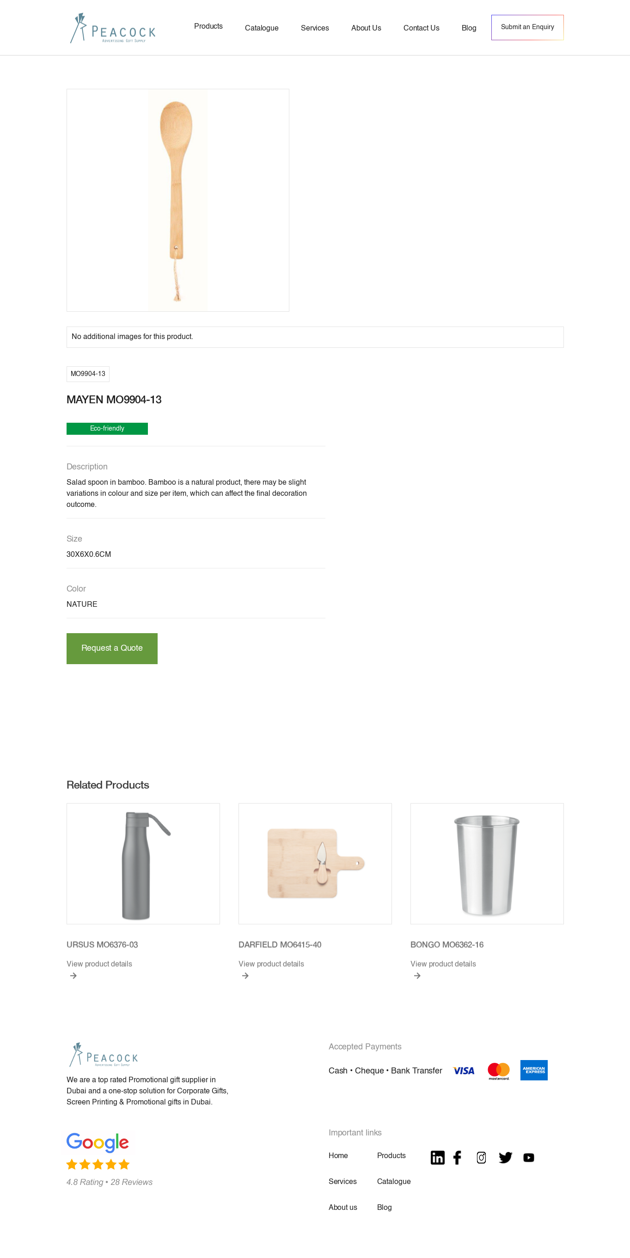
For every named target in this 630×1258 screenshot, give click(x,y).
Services (343, 1182)
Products (391, 1156)
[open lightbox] (178, 200)
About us (343, 1208)
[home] (113, 27)
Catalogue (394, 1182)
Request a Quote (112, 648)
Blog (384, 1208)
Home (338, 1156)
